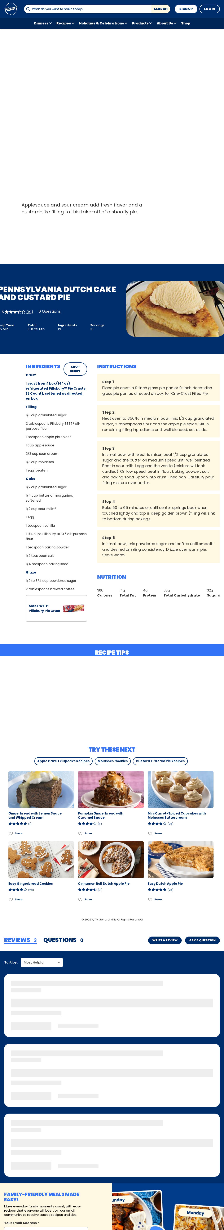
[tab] (20, 940)
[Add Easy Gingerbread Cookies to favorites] (11, 899)
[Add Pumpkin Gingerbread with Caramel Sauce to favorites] (80, 833)
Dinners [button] (41, 23)
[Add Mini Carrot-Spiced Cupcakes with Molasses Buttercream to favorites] (150, 833)
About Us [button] (165, 23)
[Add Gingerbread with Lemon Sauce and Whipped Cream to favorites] (11, 833)
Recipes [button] (63, 23)
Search (161, 9)
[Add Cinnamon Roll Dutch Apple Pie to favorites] (80, 899)
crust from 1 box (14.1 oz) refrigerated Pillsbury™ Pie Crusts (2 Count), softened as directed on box (55, 391)
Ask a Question (202, 940)
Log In (209, 9)
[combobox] (87, 9)
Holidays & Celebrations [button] (101, 23)
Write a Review (164, 940)
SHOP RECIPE (75, 369)
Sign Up (186, 9)
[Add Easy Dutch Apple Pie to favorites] (150, 899)
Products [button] (140, 23)
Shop (185, 23)
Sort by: (11, 962)
